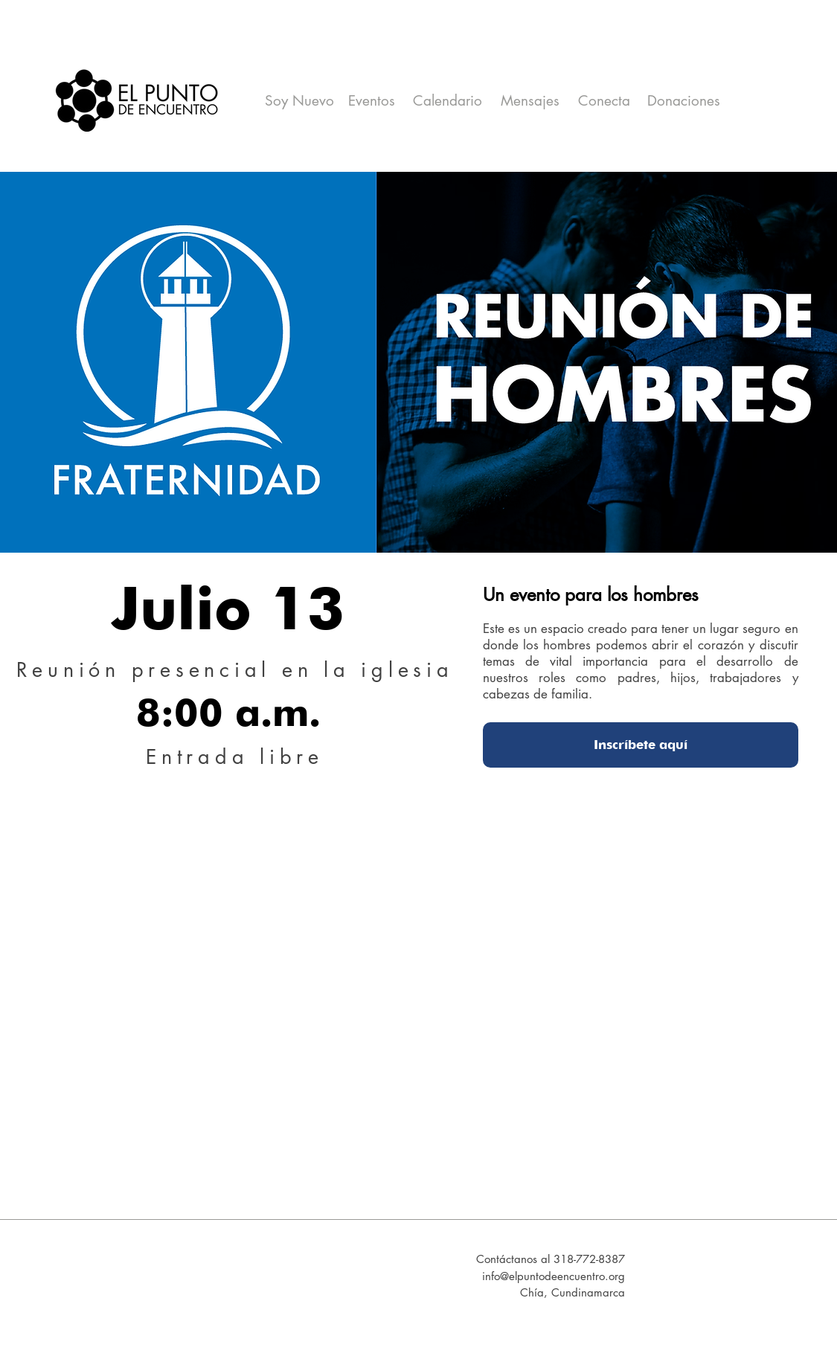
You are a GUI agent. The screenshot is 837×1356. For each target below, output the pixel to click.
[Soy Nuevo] (300, 101)
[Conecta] (604, 101)
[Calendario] (448, 101)
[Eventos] (372, 101)
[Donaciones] (684, 101)
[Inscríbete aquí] (640, 745)
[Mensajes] (530, 101)
